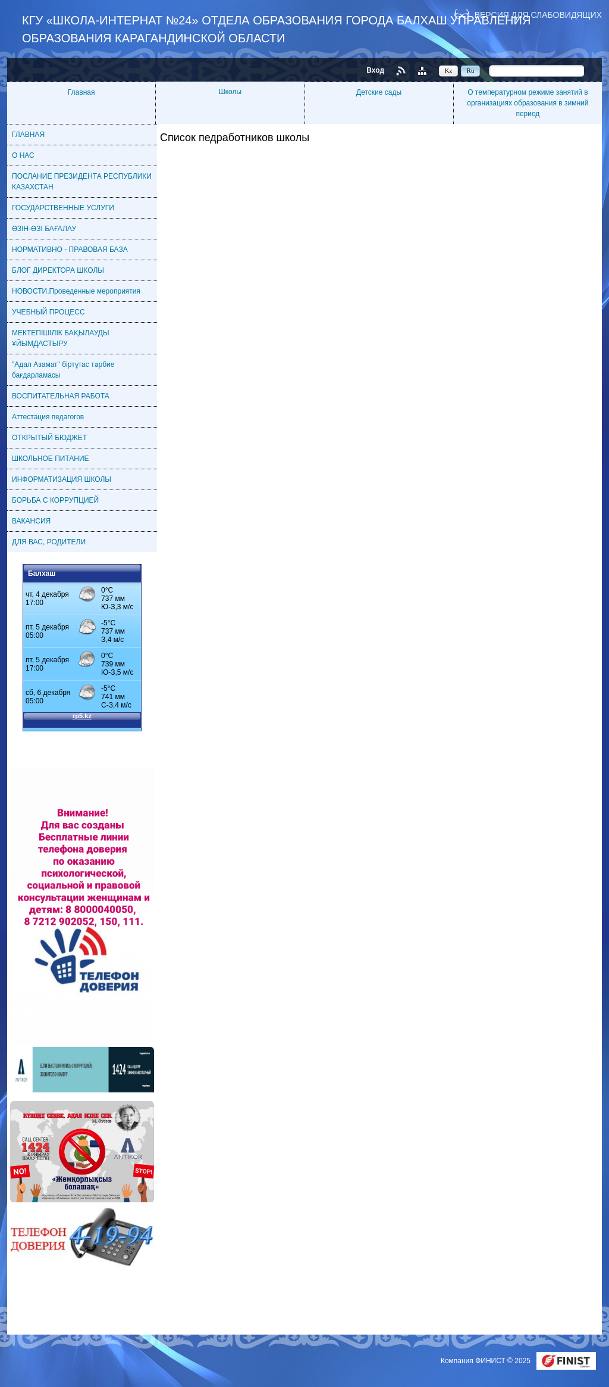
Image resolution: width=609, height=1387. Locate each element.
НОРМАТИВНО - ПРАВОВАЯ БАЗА (70, 249)
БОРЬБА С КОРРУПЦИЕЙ (55, 500)
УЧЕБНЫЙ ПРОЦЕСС (48, 312)
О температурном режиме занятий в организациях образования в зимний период (527, 103)
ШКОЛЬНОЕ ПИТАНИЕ (50, 458)
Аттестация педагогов (48, 417)
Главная (81, 92)
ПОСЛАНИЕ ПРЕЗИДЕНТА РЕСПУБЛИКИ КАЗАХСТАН (82, 181)
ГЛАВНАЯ (28, 134)
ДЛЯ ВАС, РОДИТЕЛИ (49, 542)
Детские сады (378, 92)
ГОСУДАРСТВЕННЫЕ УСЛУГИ (63, 208)
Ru (471, 70)
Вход (375, 70)
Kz (449, 70)
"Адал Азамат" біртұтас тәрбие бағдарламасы (63, 369)
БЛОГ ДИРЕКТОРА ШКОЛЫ (58, 270)
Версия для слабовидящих (538, 14)
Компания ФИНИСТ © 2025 (486, 1361)
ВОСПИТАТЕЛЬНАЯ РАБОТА (60, 396)
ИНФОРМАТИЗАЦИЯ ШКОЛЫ (61, 479)
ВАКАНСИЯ (31, 521)
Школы (230, 92)
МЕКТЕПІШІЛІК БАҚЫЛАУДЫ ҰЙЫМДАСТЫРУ (60, 338)
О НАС (23, 155)
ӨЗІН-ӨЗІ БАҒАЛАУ (44, 229)
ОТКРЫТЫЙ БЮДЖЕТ (49, 438)
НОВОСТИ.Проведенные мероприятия (76, 291)
